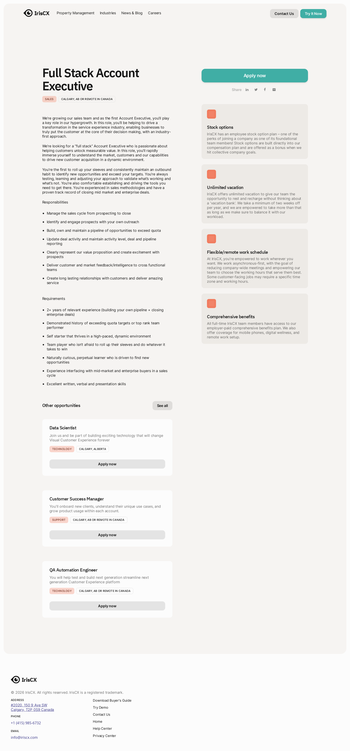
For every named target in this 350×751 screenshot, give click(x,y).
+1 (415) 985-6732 (26, 722)
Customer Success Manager (76, 499)
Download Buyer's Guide (113, 700)
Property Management (75, 13)
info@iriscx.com (24, 737)
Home (98, 722)
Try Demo (101, 707)
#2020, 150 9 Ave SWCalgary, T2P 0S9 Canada (32, 707)
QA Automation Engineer (73, 570)
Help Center (103, 729)
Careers (154, 13)
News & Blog (132, 13)
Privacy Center (105, 736)
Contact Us (102, 715)
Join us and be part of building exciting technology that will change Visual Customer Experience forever (106, 437)
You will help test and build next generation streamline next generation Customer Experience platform (99, 579)
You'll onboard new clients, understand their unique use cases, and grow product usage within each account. (105, 508)
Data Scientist (62, 428)
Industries (108, 13)
